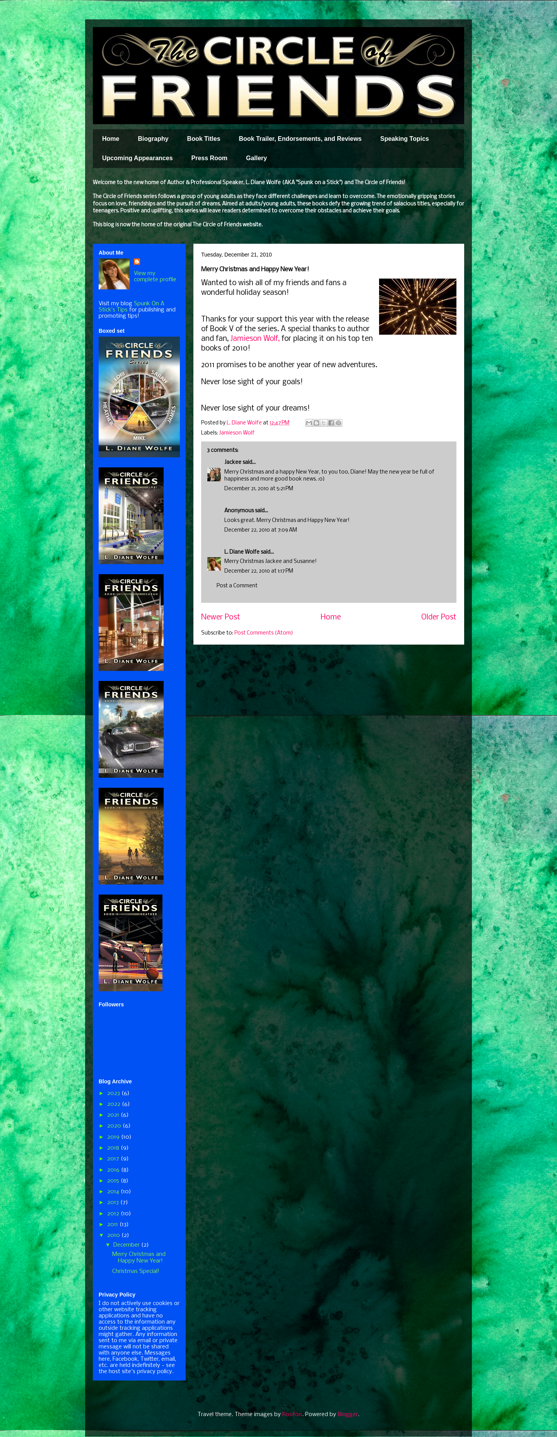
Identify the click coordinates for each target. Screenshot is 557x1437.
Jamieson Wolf (237, 433)
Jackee (232, 462)
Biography (153, 138)
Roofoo (292, 1414)
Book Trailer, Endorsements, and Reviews (300, 138)
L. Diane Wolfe (242, 552)
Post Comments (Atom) (263, 633)
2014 (114, 1192)
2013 (113, 1202)
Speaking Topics (404, 138)
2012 (114, 1214)
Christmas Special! (135, 1271)
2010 (114, 1235)
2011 (113, 1224)
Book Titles (203, 138)
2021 (114, 1115)
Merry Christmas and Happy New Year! (139, 1257)
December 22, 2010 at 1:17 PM (258, 571)
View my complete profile (155, 276)
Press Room (209, 158)
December (127, 1245)
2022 (114, 1104)
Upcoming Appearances (137, 158)
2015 (114, 1181)
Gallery (256, 158)
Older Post (438, 617)
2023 (114, 1093)
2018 (114, 1148)
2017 (114, 1159)
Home (110, 138)
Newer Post (220, 617)
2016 (114, 1170)
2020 (115, 1126)
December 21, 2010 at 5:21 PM (258, 489)
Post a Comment (237, 586)
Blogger (348, 1414)
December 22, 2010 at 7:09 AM (260, 530)
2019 (114, 1137)
